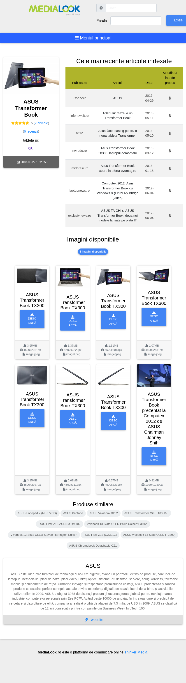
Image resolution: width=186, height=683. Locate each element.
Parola (101, 21)
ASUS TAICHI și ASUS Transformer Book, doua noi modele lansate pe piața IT (118, 215)
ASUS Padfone (73, 513)
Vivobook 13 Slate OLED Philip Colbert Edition (117, 524)
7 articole (41, 123)
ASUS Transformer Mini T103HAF (146, 513)
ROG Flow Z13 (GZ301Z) (100, 534)
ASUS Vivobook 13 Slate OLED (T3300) (149, 534)
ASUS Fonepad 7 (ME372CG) (37, 513)
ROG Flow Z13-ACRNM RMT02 (59, 524)
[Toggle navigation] (93, 38)
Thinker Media (135, 652)
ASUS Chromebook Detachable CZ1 (93, 545)
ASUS (117, 98)
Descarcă (32, 319)
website (94, 620)
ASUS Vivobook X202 (103, 513)
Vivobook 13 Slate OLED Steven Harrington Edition (44, 534)
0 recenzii (31, 131)
